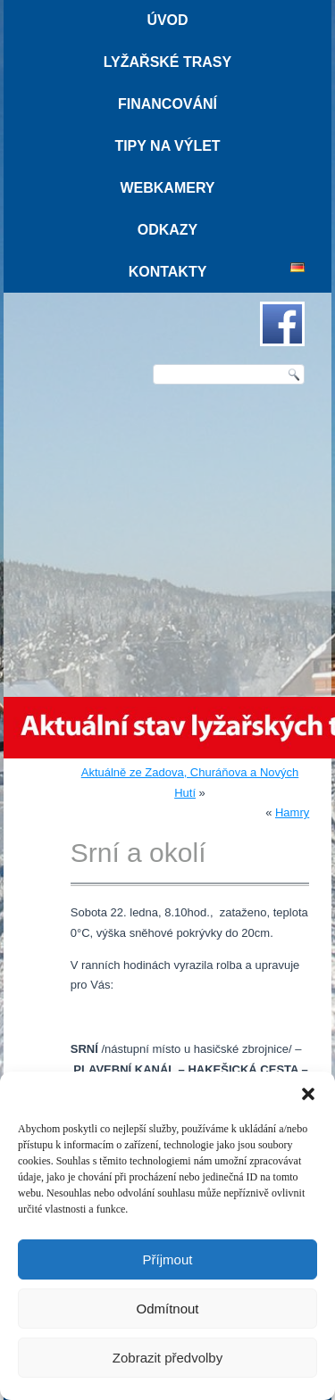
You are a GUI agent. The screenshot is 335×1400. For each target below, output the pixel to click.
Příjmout (168, 1259)
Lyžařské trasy (167, 62)
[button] (308, 1094)
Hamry (292, 812)
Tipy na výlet (167, 145)
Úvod (167, 20)
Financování (167, 104)
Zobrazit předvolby (167, 1357)
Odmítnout (167, 1308)
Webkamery (167, 187)
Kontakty (168, 271)
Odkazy (168, 229)
